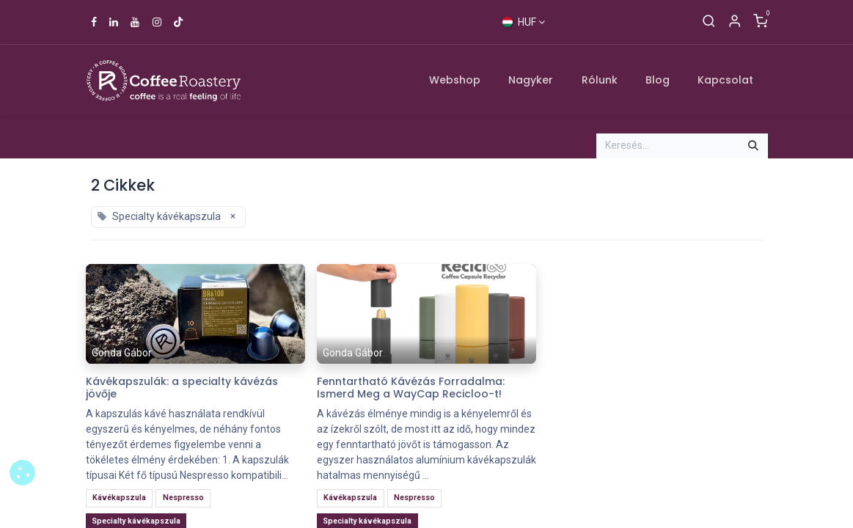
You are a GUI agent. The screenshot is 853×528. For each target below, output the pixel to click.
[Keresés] (709, 22)
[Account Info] (735, 22)
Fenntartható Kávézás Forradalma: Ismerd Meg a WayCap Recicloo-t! (411, 387)
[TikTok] (178, 22)
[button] (22, 472)
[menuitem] (455, 80)
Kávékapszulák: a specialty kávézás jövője (182, 387)
